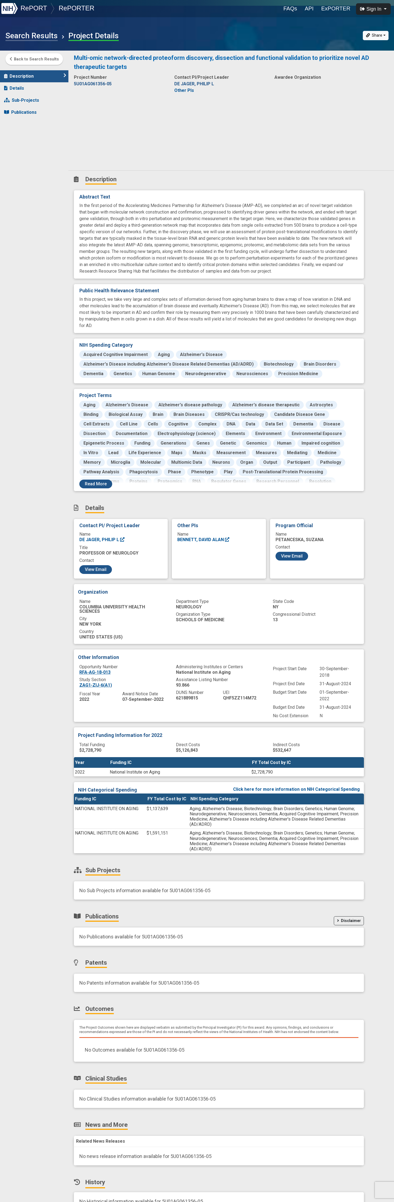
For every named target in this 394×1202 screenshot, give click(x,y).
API (309, 8)
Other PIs (184, 90)
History (15, 169)
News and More (24, 157)
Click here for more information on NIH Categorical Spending (296, 789)
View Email (95, 569)
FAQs (290, 8)
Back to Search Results (34, 59)
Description (35, 73)
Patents (15, 121)
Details (14, 85)
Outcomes (18, 133)
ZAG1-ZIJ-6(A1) (95, 685)
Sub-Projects (21, 97)
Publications (20, 109)
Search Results (31, 36)
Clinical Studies (23, 145)
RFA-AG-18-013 (95, 672)
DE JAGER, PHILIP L (102, 539)
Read (96, 483)
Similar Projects (24, 181)
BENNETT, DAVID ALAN (203, 539)
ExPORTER (335, 8)
